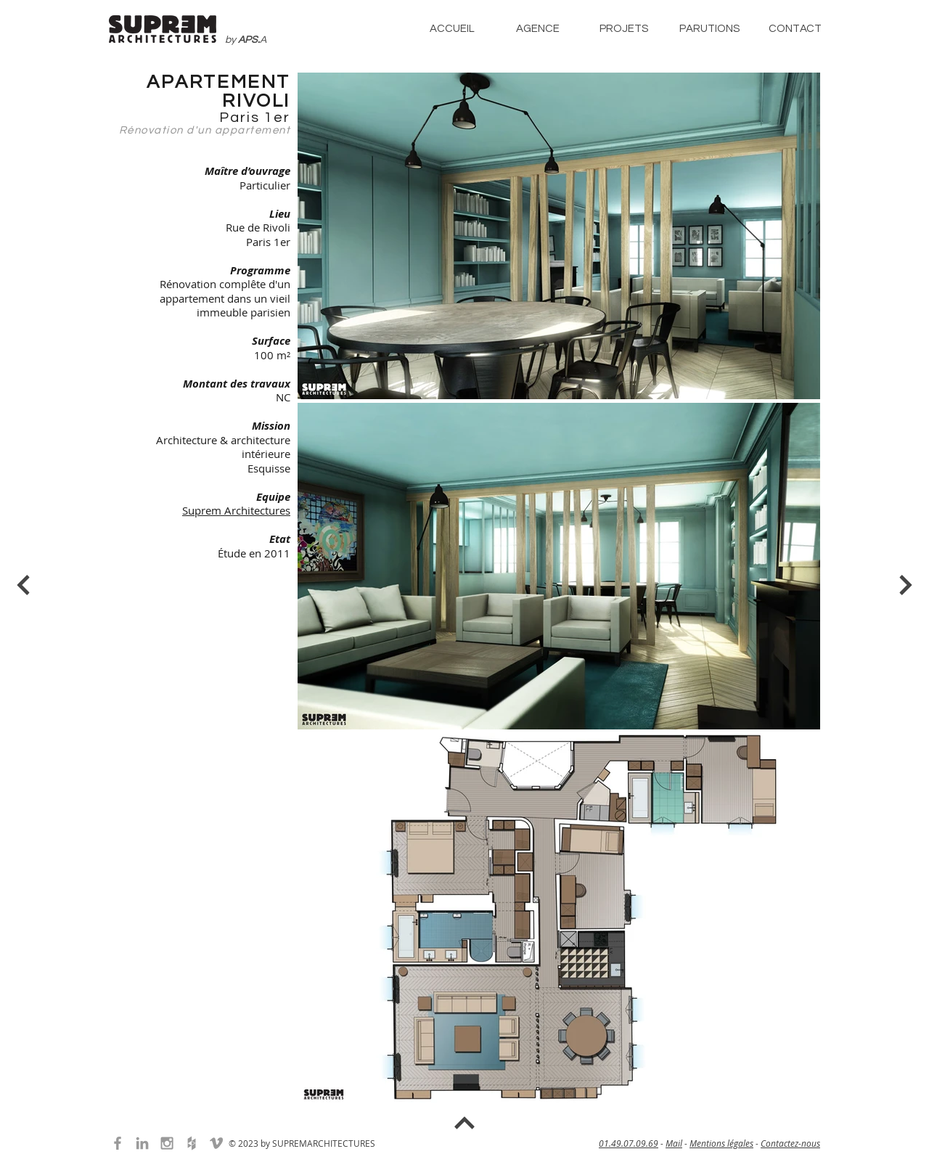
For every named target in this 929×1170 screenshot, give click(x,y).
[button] (538, 28)
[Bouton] (25, 585)
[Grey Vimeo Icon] (216, 1143)
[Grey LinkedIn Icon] (142, 1143)
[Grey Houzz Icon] (191, 1143)
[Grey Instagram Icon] (167, 1143)
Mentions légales (721, 1143)
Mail (674, 1143)
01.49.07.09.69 (628, 1143)
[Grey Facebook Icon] (117, 1143)
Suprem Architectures (236, 510)
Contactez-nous (790, 1143)
